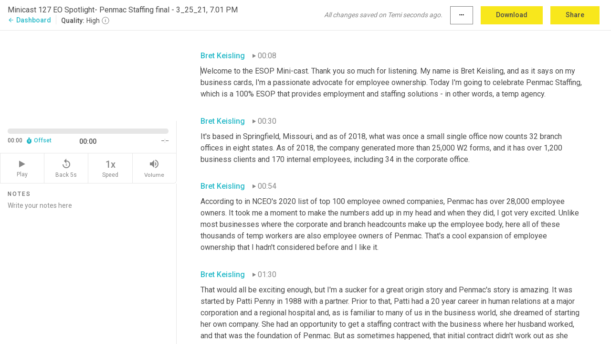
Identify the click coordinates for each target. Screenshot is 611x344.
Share (575, 15)
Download (511, 15)
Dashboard (29, 20)
